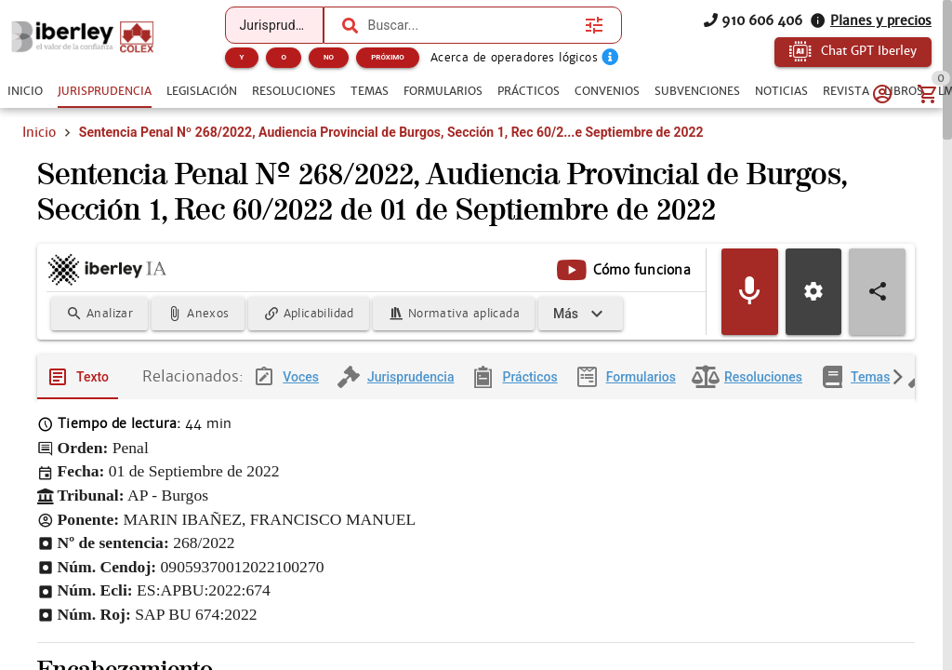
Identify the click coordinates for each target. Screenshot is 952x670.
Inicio (39, 132)
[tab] (25, 91)
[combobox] (472, 25)
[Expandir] (580, 315)
